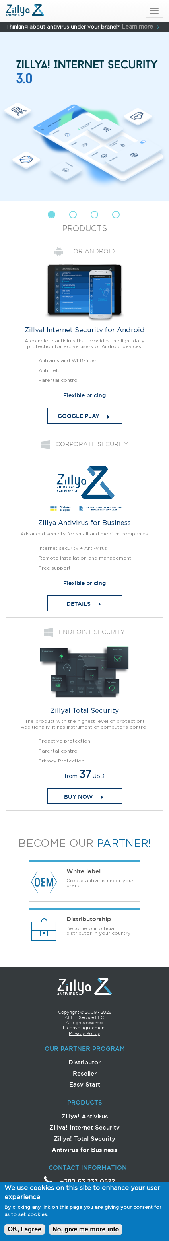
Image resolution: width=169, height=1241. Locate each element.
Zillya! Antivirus (84, 1116)
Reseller (85, 1073)
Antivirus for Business (84, 1149)
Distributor (84, 1062)
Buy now (78, 797)
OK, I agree (24, 1232)
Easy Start (84, 1084)
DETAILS (78, 604)
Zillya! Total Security (84, 1138)
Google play (78, 416)
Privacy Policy (84, 1034)
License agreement (84, 1028)
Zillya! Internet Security (84, 1127)
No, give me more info (85, 1232)
